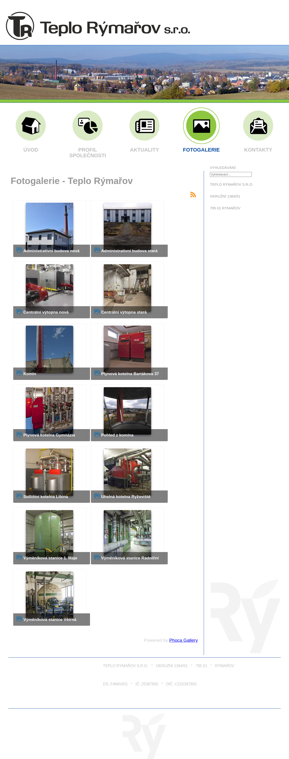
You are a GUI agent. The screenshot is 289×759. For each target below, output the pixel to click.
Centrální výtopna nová (46, 312)
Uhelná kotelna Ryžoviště (125, 496)
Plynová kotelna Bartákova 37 (130, 373)
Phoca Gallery (183, 640)
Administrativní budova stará (129, 250)
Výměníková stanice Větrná (50, 619)
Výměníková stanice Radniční (130, 558)
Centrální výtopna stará (124, 312)
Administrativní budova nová (51, 250)
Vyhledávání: (223, 168)
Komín (29, 373)
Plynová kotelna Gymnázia (49, 435)
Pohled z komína (117, 435)
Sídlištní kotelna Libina (45, 496)
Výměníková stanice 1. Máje (50, 558)
